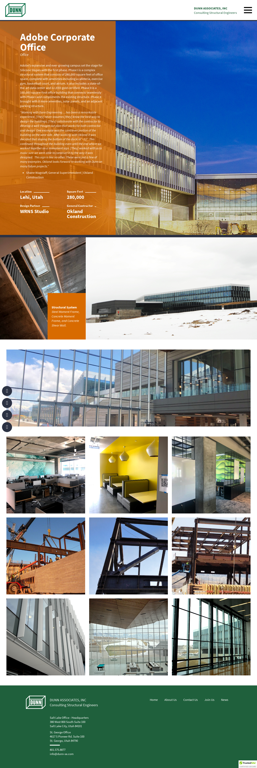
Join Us (209, 700)
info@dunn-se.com (61, 754)
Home (154, 700)
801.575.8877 (57, 750)
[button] (248, 764)
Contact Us (190, 700)
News (224, 700)
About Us (170, 700)
